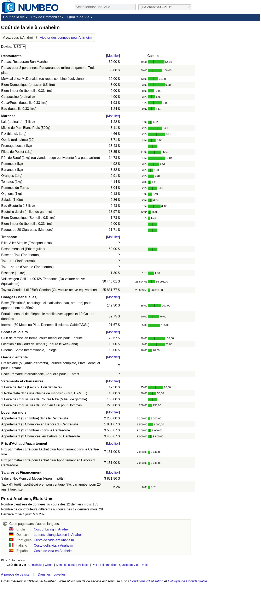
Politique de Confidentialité (187, 581)
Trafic (143, 564)
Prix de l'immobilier (46, 17)
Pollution (83, 564)
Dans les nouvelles (52, 574)
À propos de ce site (15, 574)
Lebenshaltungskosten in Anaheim (59, 534)
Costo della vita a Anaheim (53, 545)
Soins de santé (65, 564)
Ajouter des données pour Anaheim (66, 37)
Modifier (113, 55)
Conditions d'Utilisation (146, 581)
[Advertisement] (229, 50)
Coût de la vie (14, 17)
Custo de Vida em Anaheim (54, 540)
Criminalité (35, 564)
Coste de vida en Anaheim (53, 551)
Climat (49, 564)
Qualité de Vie (78, 17)
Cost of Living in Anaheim (52, 529)
